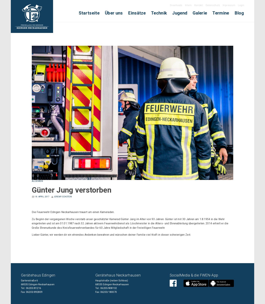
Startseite (89, 13)
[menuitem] (89, 13)
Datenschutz (213, 5)
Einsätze (137, 13)
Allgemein (37, 181)
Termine (220, 13)
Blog (239, 13)
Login (241, 5)
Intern (188, 5)
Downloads (176, 5)
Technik (159, 13)
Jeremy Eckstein (63, 196)
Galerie (200, 13)
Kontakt (198, 5)
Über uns (114, 13)
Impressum (229, 5)
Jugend (179, 13)
